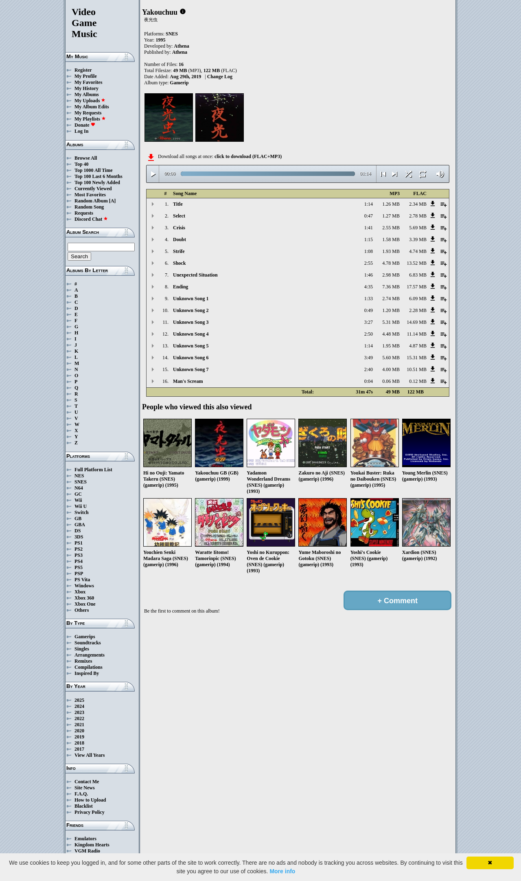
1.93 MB (391, 251)
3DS (78, 537)
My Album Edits (91, 107)
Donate (84, 125)
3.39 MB (418, 239)
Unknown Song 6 (190, 357)
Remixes (83, 661)
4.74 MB (418, 251)
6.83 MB (418, 275)
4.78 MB (391, 263)
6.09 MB (418, 298)
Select (179, 216)
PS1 (78, 543)
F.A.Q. (81, 794)
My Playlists (90, 119)
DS (77, 531)
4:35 (368, 287)
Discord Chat (91, 219)
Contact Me (86, 781)
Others (81, 610)
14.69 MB (417, 322)
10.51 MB (417, 369)
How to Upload (90, 800)
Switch (81, 512)
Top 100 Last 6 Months (98, 176)
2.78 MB (418, 216)
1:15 (368, 239)
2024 (79, 706)
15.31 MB (417, 357)
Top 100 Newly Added (97, 182)
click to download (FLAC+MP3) (248, 156)
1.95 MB (391, 346)
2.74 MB (391, 298)
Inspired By (86, 673)
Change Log (219, 76)
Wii (78, 500)
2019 (79, 737)
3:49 (368, 357)
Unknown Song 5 (190, 346)
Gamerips (84, 636)
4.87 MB (418, 346)
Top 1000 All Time (93, 170)
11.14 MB (417, 334)
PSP (78, 573)
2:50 (368, 334)
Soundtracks (87, 643)
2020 (79, 731)
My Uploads (89, 100)
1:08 (368, 251)
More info (282, 871)
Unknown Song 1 (190, 298)
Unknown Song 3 (190, 322)
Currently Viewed (93, 188)
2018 (79, 743)
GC (78, 494)
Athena (181, 46)
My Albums (86, 94)
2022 (79, 718)
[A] (112, 201)
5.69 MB (418, 228)
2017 (79, 749)
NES (79, 476)
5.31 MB (391, 322)
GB (77, 518)
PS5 (78, 567)
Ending (180, 287)
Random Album (91, 201)
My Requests (87, 113)
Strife (179, 251)
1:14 (368, 204)
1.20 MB (391, 310)
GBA (79, 524)
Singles (81, 649)
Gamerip (179, 83)
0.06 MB (391, 381)
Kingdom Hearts (91, 845)
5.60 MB (391, 357)
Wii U (80, 506)
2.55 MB (391, 228)
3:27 (368, 322)
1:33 (368, 298)
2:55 (368, 263)
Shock (179, 263)
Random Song (89, 207)
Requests (83, 213)
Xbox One (85, 604)
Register (83, 70)
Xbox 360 (84, 598)
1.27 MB (391, 216)
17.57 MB (417, 287)
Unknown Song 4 (190, 334)
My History (86, 88)
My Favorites (88, 82)
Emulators (85, 838)
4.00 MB (391, 369)
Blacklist (83, 806)
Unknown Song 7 (190, 369)
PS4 (78, 561)
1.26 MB (391, 204)
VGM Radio (87, 851)
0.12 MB (418, 381)
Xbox (79, 592)
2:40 (368, 369)
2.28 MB (418, 310)
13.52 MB (417, 263)
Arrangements (89, 655)
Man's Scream (188, 381)
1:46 (368, 275)
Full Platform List (93, 469)
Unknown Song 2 (190, 310)
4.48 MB (391, 334)
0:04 (368, 381)
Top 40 (81, 164)
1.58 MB (391, 239)
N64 (78, 488)
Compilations (88, 667)
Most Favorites (90, 195)
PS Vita (82, 579)
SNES (80, 482)
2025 (79, 700)
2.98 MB (391, 275)
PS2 (78, 549)
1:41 (368, 228)
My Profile (85, 76)
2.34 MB (418, 204)
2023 (79, 712)
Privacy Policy (89, 812)
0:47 (368, 216)
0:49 (368, 310)
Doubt (179, 239)
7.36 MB (391, 287)
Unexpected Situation (195, 275)
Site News (84, 788)
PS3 (78, 555)
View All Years (89, 755)
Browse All (85, 158)
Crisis (179, 228)
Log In (81, 131)
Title (178, 204)
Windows (84, 586)
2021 (79, 724)
